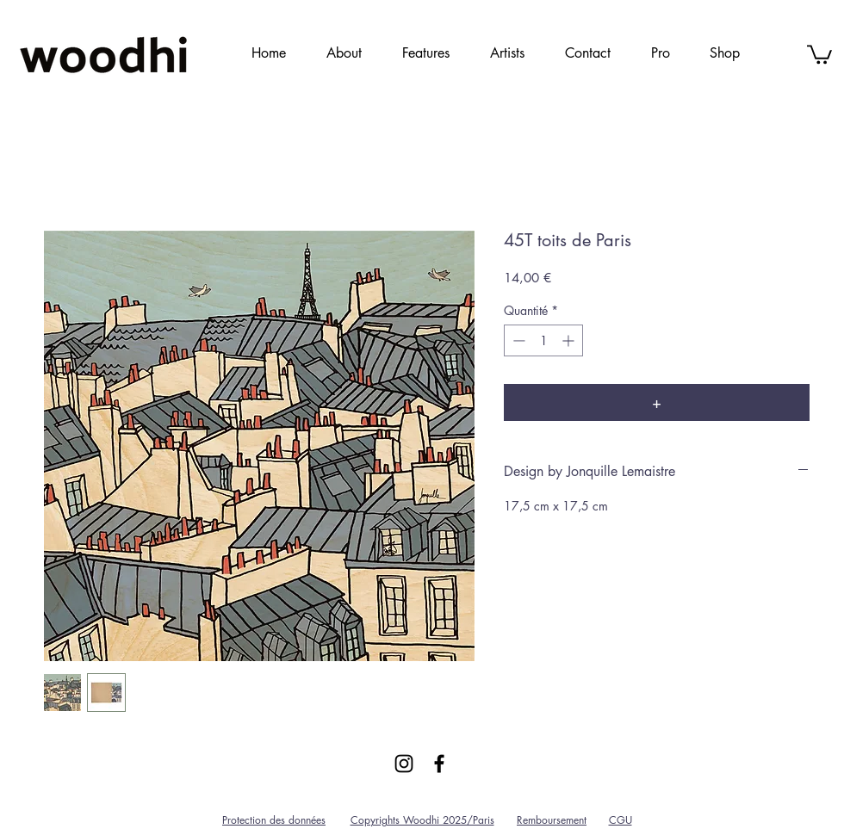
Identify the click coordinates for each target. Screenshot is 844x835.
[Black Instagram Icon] (404, 764)
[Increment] (569, 340)
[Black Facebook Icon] (439, 764)
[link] (819, 53)
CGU (620, 820)
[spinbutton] (543, 340)
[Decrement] (517, 340)
